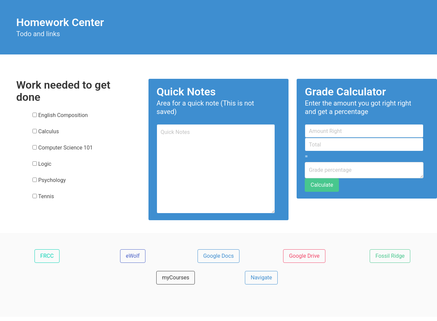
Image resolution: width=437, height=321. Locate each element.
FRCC (47, 256)
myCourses (175, 277)
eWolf (133, 256)
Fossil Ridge (390, 256)
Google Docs (218, 256)
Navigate (261, 277)
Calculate (321, 185)
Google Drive (304, 256)
